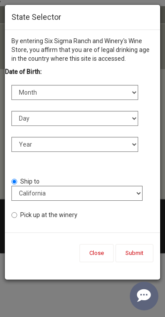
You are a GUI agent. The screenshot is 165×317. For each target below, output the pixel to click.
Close (96, 253)
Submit (134, 253)
